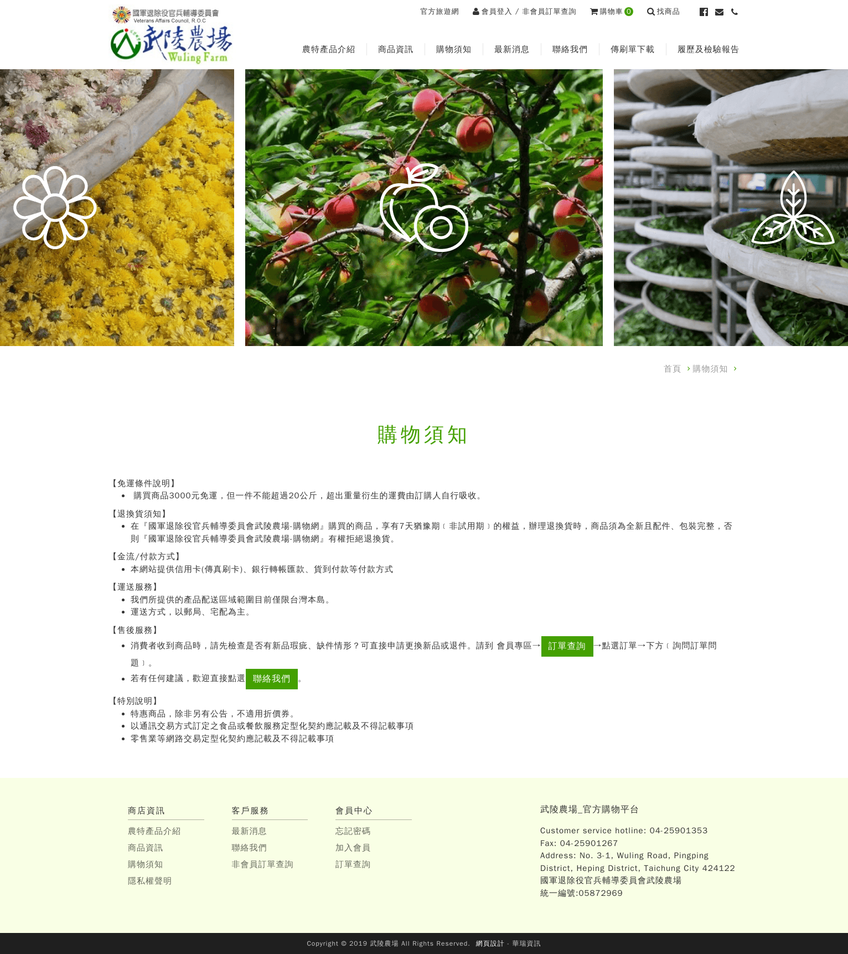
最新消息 (512, 49)
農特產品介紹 (328, 49)
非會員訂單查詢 (549, 11)
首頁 (672, 369)
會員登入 (493, 11)
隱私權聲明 (150, 881)
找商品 (663, 11)
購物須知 (454, 49)
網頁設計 (490, 943)
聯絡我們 (570, 49)
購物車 (611, 11)
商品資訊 (395, 49)
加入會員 (353, 848)
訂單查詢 (567, 646)
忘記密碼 (353, 831)
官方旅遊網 (439, 11)
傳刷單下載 (633, 49)
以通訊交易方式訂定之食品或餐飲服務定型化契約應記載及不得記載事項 (272, 726)
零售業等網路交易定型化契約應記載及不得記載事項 (232, 739)
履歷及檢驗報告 (709, 49)
